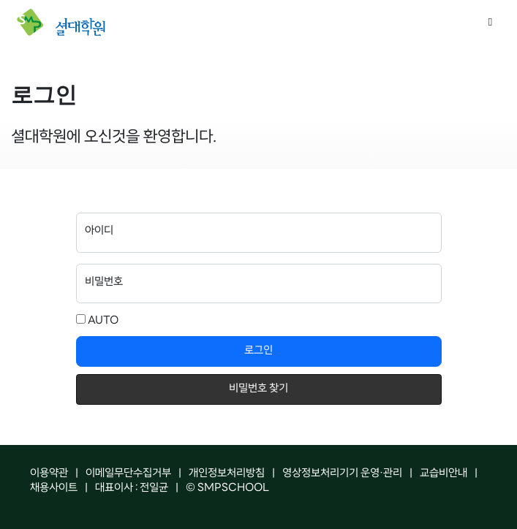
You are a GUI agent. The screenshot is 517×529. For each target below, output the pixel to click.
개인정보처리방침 (227, 473)
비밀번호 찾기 (258, 389)
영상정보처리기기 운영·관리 (342, 473)
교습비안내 (443, 473)
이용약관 (49, 473)
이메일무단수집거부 (128, 473)
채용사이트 (54, 488)
